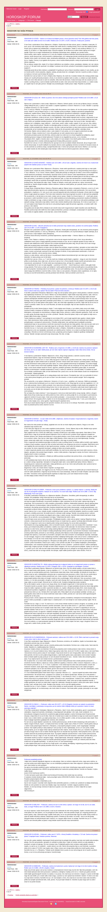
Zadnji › (17, 24)
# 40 (95, 633)
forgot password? (94, 12)
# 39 (95, 560)
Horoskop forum (23, 17)
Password (81, 9)
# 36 (95, 343)
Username (54, 9)
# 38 (95, 485)
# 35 (95, 284)
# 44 (95, 830)
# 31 (95, 34)
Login (20, 9)
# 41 (95, 700)
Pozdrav (10, 895)
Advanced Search (94, 17)
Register (26, 9)
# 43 (95, 800)
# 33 (95, 158)
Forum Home (11, 20)
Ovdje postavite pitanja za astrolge (26, 895)
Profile (14, 88)
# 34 (95, 221)
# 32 (95, 93)
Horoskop (11, 34)
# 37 (95, 414)
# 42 (95, 755)
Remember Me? (82, 12)
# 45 (95, 862)
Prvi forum (31, 20)
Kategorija (21, 20)
